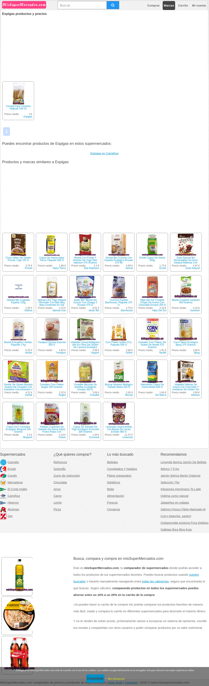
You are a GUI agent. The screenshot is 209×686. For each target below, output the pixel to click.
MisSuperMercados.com (24, 4)
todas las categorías (155, 581)
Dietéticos (113, 482)
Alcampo (9, 509)
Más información (116, 678)
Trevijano (61, 352)
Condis (8, 475)
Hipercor (9, 502)
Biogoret (27, 437)
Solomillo (59, 469)
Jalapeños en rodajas (175, 502)
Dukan (62, 437)
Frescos (112, 502)
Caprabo (9, 462)
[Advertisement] (104, 46)
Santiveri (195, 310)
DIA (6, 516)
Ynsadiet (94, 395)
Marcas (169, 5)
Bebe (110, 489)
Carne (57, 495)
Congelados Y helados (122, 469)
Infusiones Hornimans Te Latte (181, 489)
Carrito (183, 5)
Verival (129, 268)
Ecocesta (94, 437)
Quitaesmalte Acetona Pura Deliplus (185, 522)
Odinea (28, 310)
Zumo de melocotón (66, 475)
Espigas (27, 116)
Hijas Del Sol (159, 310)
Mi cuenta (199, 5)
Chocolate (60, 482)
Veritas (28, 352)
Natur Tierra (59, 268)
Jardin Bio (93, 310)
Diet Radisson (91, 268)
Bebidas (112, 462)
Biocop (129, 395)
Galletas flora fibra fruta (176, 529)
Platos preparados (119, 475)
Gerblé (28, 395)
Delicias (195, 395)
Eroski (162, 268)
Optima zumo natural (174, 495)
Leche (57, 502)
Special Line (59, 310)
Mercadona (11, 482)
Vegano (95, 352)
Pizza (57, 509)
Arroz (57, 489)
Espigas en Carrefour (104, 153)
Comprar (153, 5)
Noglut (62, 395)
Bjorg (197, 352)
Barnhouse (127, 310)
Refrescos (60, 462)
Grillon (129, 352)
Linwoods (127, 437)
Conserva (113, 509)
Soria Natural (192, 268)
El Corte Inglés (13, 489)
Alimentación (115, 495)
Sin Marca (160, 395)
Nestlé (162, 352)
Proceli (28, 268)
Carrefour (10, 495)
